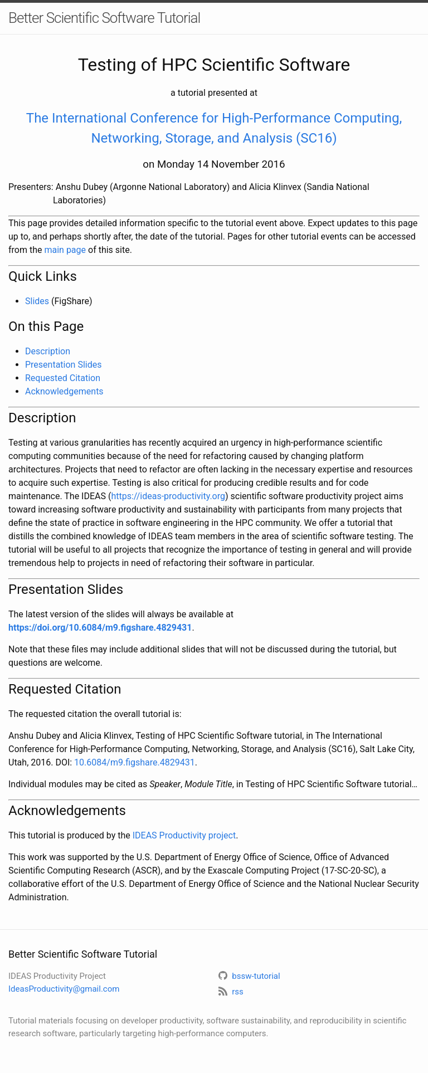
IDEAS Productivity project (184, 835)
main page (65, 250)
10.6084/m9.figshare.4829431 (134, 762)
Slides (37, 301)
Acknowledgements (64, 391)
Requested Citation (62, 378)
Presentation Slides (63, 364)
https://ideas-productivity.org (168, 496)
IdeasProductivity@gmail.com (63, 989)
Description (47, 351)
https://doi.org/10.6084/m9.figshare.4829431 (100, 627)
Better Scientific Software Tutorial (104, 17)
